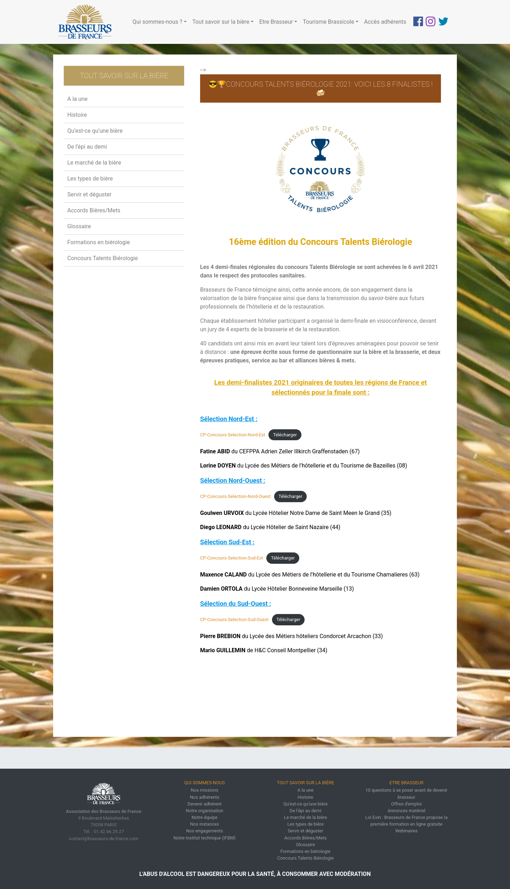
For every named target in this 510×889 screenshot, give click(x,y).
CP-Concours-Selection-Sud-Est (231, 558)
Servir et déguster (89, 194)
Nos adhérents (204, 797)
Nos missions (205, 790)
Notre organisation (204, 810)
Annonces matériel (406, 810)
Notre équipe (204, 817)
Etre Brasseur (276, 21)
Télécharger (285, 434)
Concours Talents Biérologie (102, 258)
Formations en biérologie (98, 242)
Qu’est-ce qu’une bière (95, 130)
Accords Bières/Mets (93, 210)
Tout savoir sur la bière (220, 21)
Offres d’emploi (406, 804)
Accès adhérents (385, 21)
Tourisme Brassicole (328, 21)
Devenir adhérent (205, 804)
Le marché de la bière (94, 162)
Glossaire (79, 226)
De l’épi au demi (87, 146)
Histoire (77, 114)
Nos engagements (204, 830)
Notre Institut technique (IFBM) (205, 838)
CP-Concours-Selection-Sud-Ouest (234, 619)
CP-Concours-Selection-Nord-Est (232, 434)
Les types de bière (90, 178)
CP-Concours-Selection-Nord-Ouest (235, 496)
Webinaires (406, 830)
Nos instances (204, 824)
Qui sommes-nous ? (157, 21)
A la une (77, 99)
